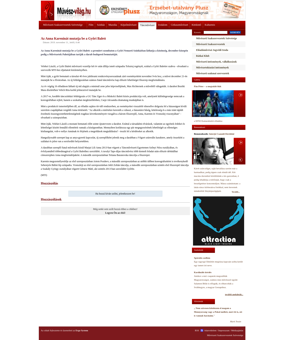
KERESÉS (235, 32)
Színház (101, 24)
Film (91, 24)
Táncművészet (147, 25)
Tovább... (236, 192)
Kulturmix (210, 24)
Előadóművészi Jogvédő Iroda (212, 50)
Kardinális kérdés (203, 272)
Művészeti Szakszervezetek (210, 44)
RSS (197, 330)
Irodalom (162, 24)
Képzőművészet (129, 24)
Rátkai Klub (203, 55)
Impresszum (224, 330)
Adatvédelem (210, 330)
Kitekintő (196, 24)
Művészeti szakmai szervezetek (212, 73)
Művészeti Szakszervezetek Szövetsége (63, 24)
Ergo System (82, 330)
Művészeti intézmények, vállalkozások (216, 61)
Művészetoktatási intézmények (212, 67)
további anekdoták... (234, 294)
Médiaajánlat (237, 330)
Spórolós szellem (202, 258)
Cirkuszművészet (179, 24)
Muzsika (112, 24)
